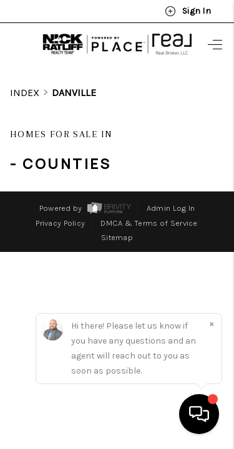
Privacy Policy (60, 200)
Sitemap (117, 214)
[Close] (212, 324)
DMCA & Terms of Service (148, 200)
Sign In (188, 11)
